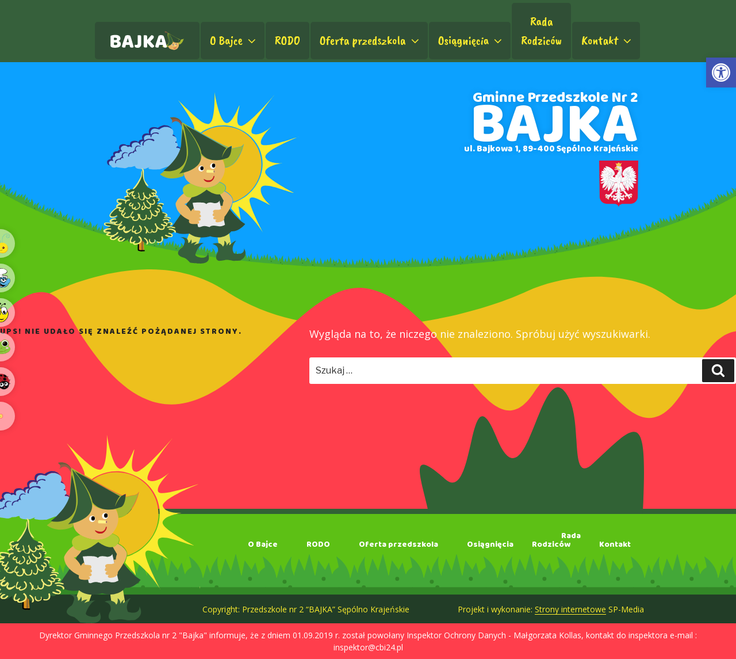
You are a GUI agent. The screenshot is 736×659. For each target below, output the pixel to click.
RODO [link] (287, 40)
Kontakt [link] (607, 40)
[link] (721, 72)
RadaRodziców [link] (541, 30)
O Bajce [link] (234, 40)
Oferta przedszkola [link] (370, 40)
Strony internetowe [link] (570, 609)
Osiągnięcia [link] (471, 40)
